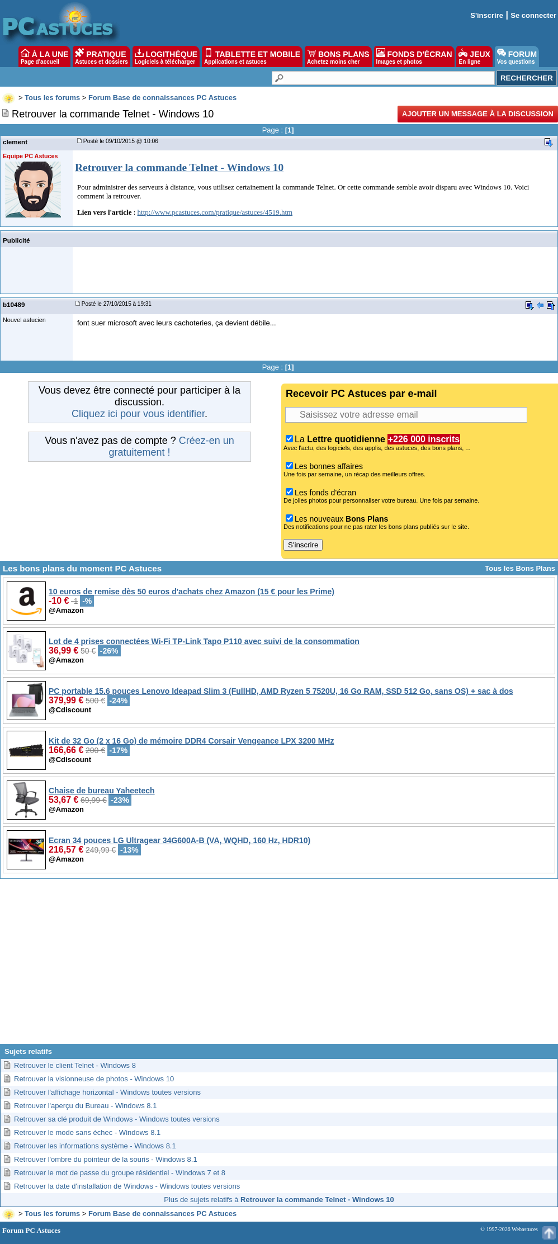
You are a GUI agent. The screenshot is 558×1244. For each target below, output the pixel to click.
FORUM (517, 56)
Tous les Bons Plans (520, 568)
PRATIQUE (101, 56)
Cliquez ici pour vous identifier (138, 413)
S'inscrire (486, 15)
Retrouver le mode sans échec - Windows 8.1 (87, 1132)
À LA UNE (44, 56)
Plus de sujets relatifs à (279, 1199)
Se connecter (533, 15)
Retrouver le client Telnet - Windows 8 (75, 1065)
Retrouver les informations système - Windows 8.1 (95, 1146)
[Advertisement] (279, 965)
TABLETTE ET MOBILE (252, 56)
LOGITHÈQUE (166, 56)
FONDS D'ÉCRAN (414, 56)
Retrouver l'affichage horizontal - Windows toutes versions (107, 1092)
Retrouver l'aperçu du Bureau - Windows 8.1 (85, 1105)
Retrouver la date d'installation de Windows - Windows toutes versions (127, 1186)
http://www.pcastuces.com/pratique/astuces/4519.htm (215, 212)
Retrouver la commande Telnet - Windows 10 (179, 167)
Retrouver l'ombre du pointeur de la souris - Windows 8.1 (105, 1159)
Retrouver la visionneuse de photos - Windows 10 (94, 1079)
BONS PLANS (338, 56)
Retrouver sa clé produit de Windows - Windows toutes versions (117, 1119)
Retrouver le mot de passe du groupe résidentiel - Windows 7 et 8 (119, 1173)
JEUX (474, 56)
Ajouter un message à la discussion (478, 114)
